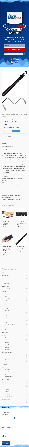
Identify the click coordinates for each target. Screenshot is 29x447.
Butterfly (7, 391)
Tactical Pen (4, 364)
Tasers (3, 355)
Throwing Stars (5, 283)
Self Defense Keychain (7, 402)
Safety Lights (5, 382)
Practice (7, 347)
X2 (5, 357)
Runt (6, 296)
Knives (3, 384)
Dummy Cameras (6, 280)
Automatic (7, 394)
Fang (6, 322)
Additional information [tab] (7, 146)
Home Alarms (5, 332)
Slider (6, 313)
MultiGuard (7, 310)
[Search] (24, 54)
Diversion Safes (5, 275)
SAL (5, 329)
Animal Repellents (9, 376)
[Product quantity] (5, 131)
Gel (5, 374)
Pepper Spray (8, 371)
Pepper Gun (7, 340)
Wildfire (7, 342)
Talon (6, 293)
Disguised (7, 389)
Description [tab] (4, 143)
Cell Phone (7, 317)
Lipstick (6, 308)
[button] (14, 9)
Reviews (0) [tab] (4, 149)
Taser (3, 272)
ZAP (6, 301)
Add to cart (16, 131)
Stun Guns (4, 291)
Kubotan (4, 335)
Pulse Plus (7, 359)
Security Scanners (6, 379)
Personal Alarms (6, 286)
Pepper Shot (8, 349)
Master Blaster (8, 320)
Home (3, 114)
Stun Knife (7, 298)
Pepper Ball (7, 344)
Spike (6, 305)
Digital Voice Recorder (7, 352)
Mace (3, 367)
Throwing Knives (9, 387)
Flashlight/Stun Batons (7, 278)
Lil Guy (6, 303)
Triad (6, 315)
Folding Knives (8, 396)
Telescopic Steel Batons (7, 289)
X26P (6, 362)
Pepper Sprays (5, 337)
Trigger (6, 327)
